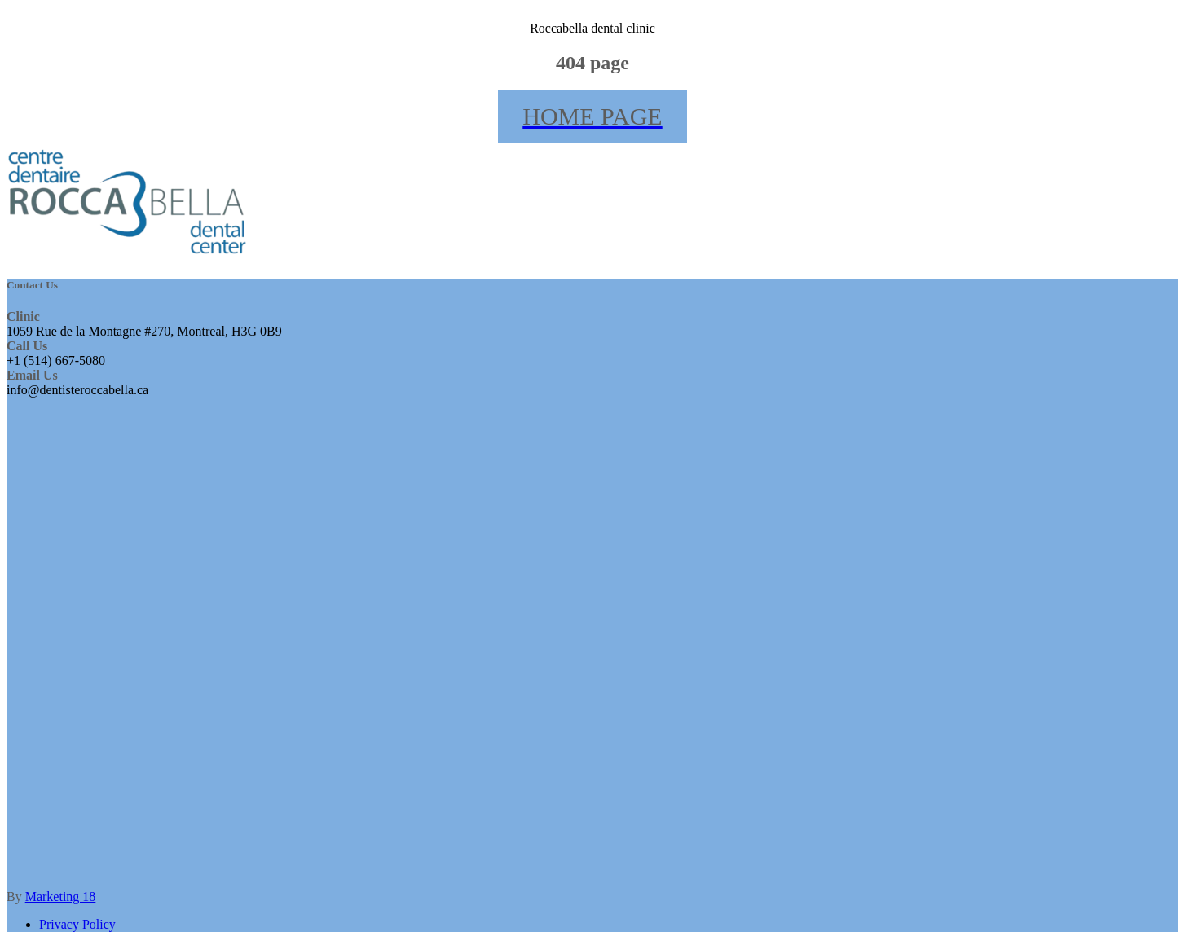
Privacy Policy (77, 924)
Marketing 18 (60, 896)
